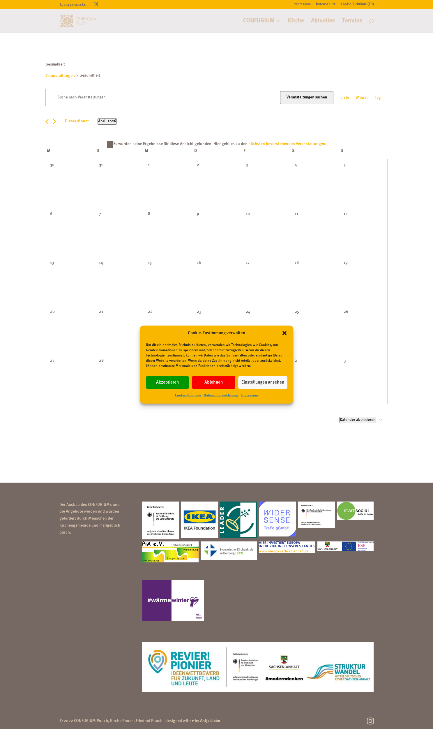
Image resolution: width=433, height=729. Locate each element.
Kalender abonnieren (357, 420)
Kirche (296, 21)
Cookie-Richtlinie (188, 395)
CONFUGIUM (259, 21)
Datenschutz (325, 4)
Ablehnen (213, 382)
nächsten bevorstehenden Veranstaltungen (286, 144)
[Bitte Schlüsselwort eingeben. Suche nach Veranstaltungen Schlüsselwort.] (162, 97)
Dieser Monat (77, 121)
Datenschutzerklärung (221, 395)
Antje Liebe (210, 721)
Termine (352, 21)
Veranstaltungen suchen (307, 97)
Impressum (249, 395)
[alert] (217, 144)
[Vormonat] (47, 121)
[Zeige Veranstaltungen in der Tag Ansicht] (378, 98)
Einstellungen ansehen (262, 382)
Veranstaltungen (60, 76)
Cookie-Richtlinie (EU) (357, 4)
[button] (284, 333)
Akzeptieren (167, 382)
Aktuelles (323, 21)
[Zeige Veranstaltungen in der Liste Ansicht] (344, 98)
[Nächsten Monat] (54, 121)
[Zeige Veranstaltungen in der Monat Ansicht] (362, 98)
